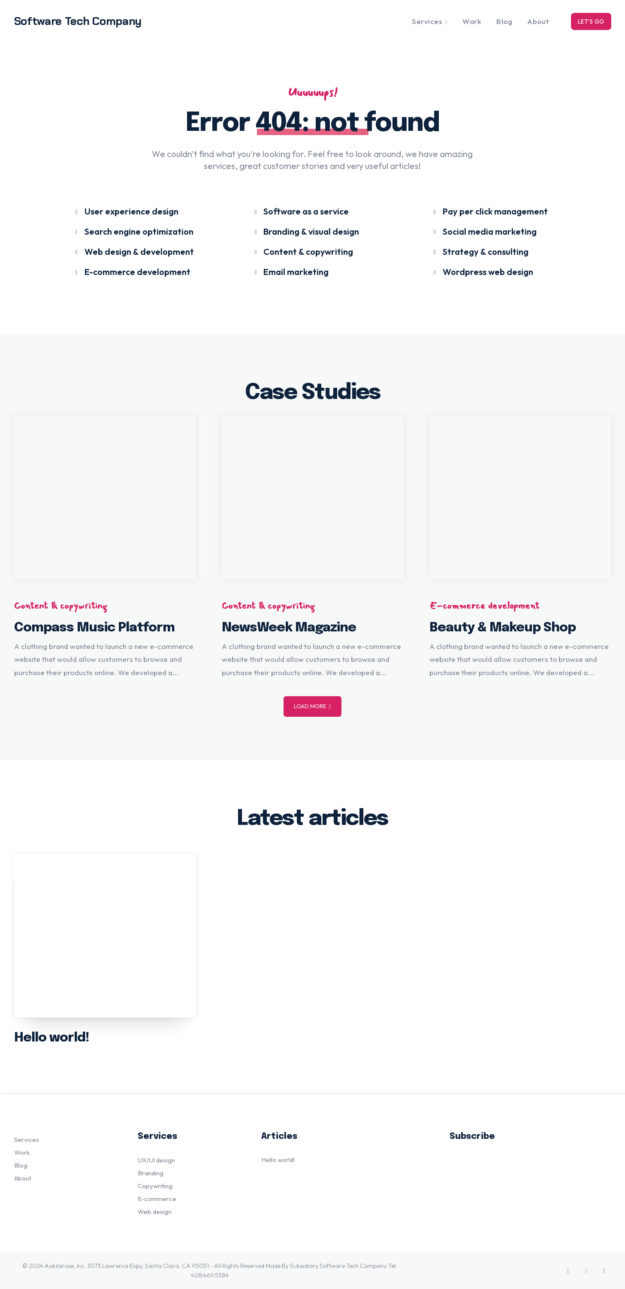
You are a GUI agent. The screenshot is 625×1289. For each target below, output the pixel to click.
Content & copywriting (60, 605)
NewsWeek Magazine (289, 627)
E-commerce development (484, 605)
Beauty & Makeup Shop (502, 627)
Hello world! (51, 1037)
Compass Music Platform (94, 627)
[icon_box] (126, 210)
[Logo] (88, 21)
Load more (312, 706)
